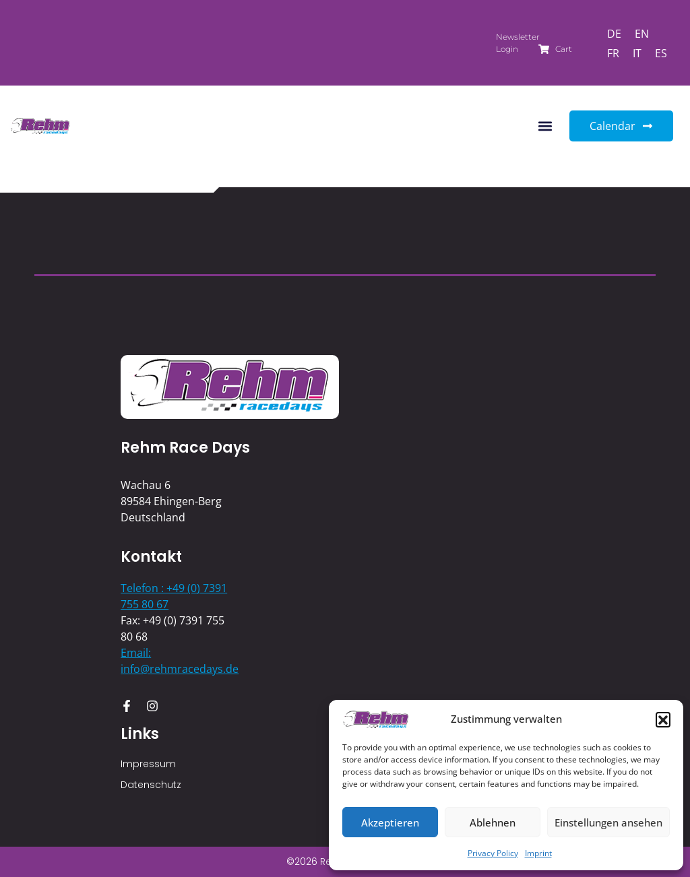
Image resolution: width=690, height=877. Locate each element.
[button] (663, 719)
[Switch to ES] (661, 53)
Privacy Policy (493, 853)
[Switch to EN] (642, 33)
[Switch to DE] (614, 33)
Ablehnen (492, 822)
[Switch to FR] (613, 53)
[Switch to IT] (637, 53)
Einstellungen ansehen (608, 822)
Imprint (538, 853)
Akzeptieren (390, 822)
